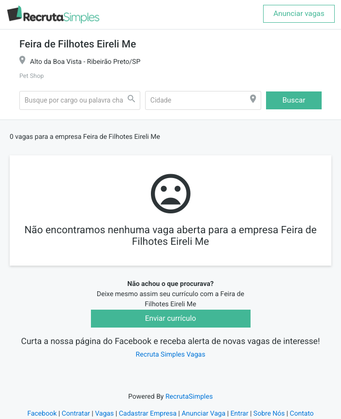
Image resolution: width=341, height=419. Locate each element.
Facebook (42, 414)
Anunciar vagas (298, 13)
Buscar (294, 100)
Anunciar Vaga (203, 414)
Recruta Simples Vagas (171, 355)
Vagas (104, 414)
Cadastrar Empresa (148, 414)
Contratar (76, 414)
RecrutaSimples (189, 397)
